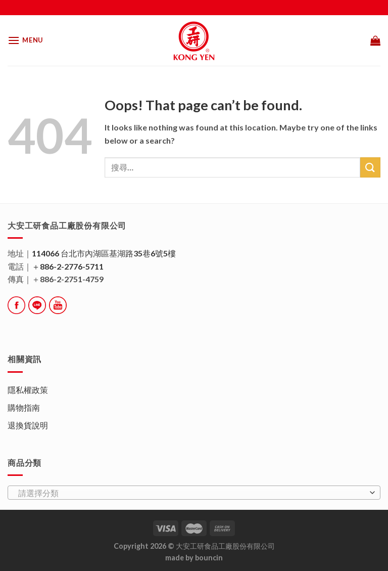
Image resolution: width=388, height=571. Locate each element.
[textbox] (191, 493)
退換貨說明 (28, 425)
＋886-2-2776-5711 (68, 266)
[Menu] (25, 40)
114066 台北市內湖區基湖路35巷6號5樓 (104, 253)
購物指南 (24, 407)
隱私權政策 (28, 389)
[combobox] (194, 493)
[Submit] (370, 167)
